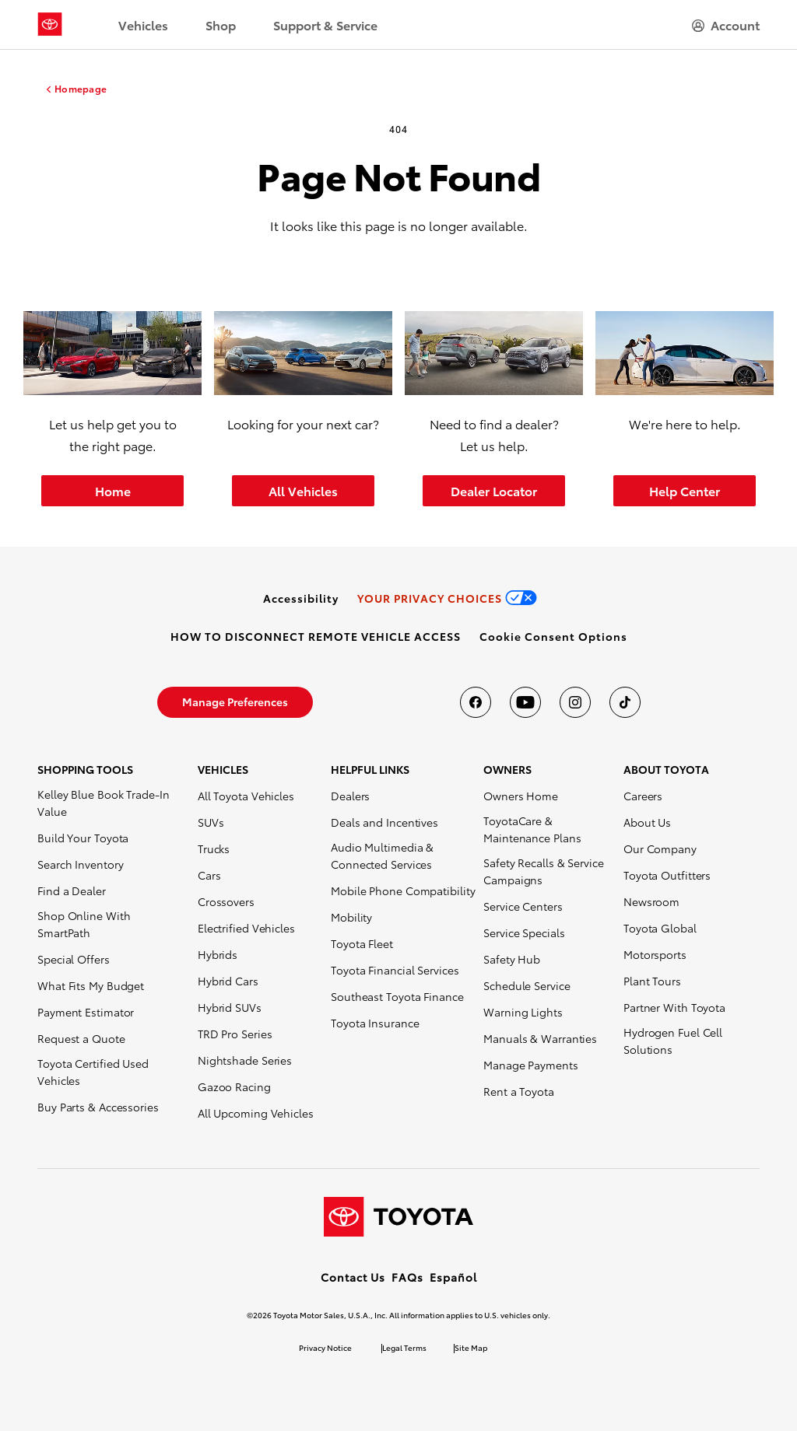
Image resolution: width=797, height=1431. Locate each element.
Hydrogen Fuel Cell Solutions (672, 1040)
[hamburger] (726, 24)
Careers (642, 795)
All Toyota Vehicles (246, 795)
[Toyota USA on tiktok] (625, 702)
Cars (209, 875)
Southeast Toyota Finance (397, 996)
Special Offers (73, 959)
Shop (220, 24)
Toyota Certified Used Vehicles (93, 1071)
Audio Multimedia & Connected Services (382, 855)
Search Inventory (80, 864)
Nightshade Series (245, 1060)
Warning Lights (523, 1012)
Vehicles (143, 24)
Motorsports (654, 954)
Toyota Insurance (375, 1022)
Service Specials (523, 932)
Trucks (214, 848)
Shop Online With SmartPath (83, 924)
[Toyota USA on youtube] (525, 702)
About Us (647, 822)
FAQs (407, 1277)
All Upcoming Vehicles (256, 1113)
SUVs (211, 822)
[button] (553, 636)
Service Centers (523, 906)
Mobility (351, 917)
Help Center (684, 490)
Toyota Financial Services (395, 970)
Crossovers (226, 901)
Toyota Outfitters (667, 875)
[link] (301, 598)
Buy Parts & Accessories (98, 1106)
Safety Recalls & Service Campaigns (543, 871)
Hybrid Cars (228, 980)
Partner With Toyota (674, 1007)
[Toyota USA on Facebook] (475, 702)
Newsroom (651, 901)
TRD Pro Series (235, 1033)
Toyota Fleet (362, 943)
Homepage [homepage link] (80, 88)
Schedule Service (526, 985)
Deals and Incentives (384, 822)
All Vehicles (303, 490)
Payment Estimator (85, 1012)
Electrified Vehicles (246, 928)
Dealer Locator (494, 490)
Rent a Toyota (518, 1091)
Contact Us (353, 1277)
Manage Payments (530, 1064)
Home (113, 490)
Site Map (471, 1347)
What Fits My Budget (90, 985)
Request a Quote (81, 1038)
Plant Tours (652, 980)
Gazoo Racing (234, 1086)
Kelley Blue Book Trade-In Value (103, 802)
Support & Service (325, 24)
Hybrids (217, 954)
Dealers (350, 795)
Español (453, 1277)
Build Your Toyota (82, 837)
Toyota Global (660, 928)
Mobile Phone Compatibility (403, 890)
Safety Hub (511, 959)
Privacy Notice (325, 1347)
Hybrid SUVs (230, 1007)
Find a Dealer (71, 890)
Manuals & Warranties (540, 1038)
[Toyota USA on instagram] (575, 702)
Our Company (660, 848)
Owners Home (520, 795)
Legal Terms (404, 1347)
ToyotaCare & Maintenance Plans (532, 829)
